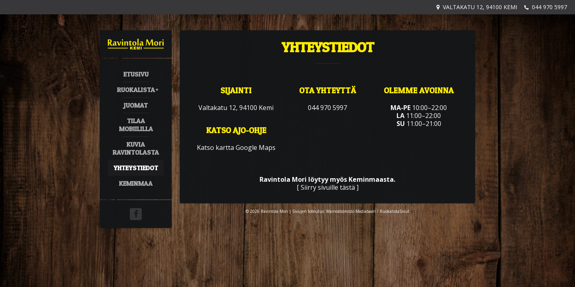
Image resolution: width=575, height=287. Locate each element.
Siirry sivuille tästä (328, 187)
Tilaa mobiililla (136, 125)
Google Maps (256, 147)
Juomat (136, 105)
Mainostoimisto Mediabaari (351, 211)
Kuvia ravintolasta (136, 148)
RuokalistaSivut (394, 211)
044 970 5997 (549, 7)
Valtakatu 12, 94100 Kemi (480, 7)
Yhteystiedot (135, 168)
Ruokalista (136, 90)
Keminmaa (136, 183)
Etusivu (136, 74)
